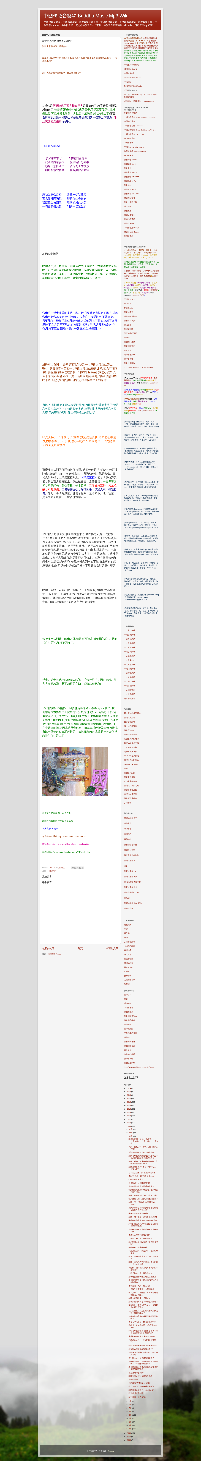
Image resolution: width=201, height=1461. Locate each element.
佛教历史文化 (129, 215)
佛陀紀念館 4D (130, 861)
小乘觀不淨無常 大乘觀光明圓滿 (142, 1336)
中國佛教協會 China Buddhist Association (140, 117)
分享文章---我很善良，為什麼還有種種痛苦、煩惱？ (143, 1294)
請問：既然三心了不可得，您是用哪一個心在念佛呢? (143, 1263)
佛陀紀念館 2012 (131, 871)
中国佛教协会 (129, 138)
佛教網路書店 (129, 346)
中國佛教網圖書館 (137, 48)
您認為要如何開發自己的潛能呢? (142, 1152)
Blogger (111, 1451)
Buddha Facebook (131, 764)
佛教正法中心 (129, 223)
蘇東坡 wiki (128, 967)
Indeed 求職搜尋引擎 (132, 78)
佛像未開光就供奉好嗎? (138, 1213)
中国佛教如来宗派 (131, 228)
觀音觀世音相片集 (131, 855)
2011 (129, 1119)
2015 (129, 1105)
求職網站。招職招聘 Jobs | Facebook (139, 101)
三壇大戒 (127, 304)
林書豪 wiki (128, 308)
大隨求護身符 (129, 980)
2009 (129, 1126)
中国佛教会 (128, 143)
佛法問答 (52, 871)
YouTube (131, 756)
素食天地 (127, 350)
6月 (130, 1412)
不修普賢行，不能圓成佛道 (140, 1183)
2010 (129, 1123)
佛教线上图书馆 (130, 202)
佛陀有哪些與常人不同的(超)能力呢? (143, 1220)
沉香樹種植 (132, 274)
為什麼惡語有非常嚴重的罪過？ (141, 1186)
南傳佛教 (127, 834)
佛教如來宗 (128, 312)
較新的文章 (48, 948)
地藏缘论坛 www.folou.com (135, 151)
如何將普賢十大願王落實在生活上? (143, 1277)
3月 (130, 1422)
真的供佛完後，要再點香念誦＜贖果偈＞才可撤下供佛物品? (143, 1363)
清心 (126, 866)
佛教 (140, 411)
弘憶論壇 (127, 803)
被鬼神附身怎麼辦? (136, 1373)
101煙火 (127, 972)
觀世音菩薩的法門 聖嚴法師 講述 (142, 1173)
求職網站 (127, 82)
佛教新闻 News (130, 189)
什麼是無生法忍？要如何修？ (140, 1273)
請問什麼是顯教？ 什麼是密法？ (142, 1390)
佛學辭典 (127, 823)
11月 (131, 1133)
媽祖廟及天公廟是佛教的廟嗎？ (141, 1358)
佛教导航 (127, 185)
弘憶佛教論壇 (129, 942)
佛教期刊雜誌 (129, 342)
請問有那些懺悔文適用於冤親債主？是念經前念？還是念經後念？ (143, 1157)
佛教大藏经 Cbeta (131, 232)
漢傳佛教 (127, 829)
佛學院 (127, 338)
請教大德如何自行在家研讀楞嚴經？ (143, 1302)
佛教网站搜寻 (129, 198)
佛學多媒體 (146, 46)
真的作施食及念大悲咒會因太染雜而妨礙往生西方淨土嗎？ (143, 1209)
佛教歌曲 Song (130, 168)
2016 (129, 1102)
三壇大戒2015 (129, 299)
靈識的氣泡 (133, 1380)
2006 (129, 1440)
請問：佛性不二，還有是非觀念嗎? (143, 1217)
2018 (129, 1095)
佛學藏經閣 (128, 329)
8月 (130, 1405)
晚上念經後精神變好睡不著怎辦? (142, 1386)
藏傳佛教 (127, 839)
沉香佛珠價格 (145, 276)
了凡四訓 (151, 43)
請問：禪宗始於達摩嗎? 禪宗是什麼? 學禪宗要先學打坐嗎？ (144, 1163)
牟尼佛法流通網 (130, 794)
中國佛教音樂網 (151, 48)
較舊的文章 (112, 948)
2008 (129, 1433)
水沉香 (128, 271)
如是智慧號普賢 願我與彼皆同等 (65, 170)
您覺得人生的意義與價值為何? (141, 1349)
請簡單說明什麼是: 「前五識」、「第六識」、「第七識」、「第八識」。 (143, 1141)
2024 (129, 1088)
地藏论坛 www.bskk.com (134, 147)
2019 (129, 1092)
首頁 (80, 948)
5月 (130, 1415)
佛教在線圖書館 (134, 46)
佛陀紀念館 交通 (130, 818)
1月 (130, 1429)
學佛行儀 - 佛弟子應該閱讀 (139, 1286)
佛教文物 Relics (130, 172)
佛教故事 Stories (130, 164)
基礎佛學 (127, 950)
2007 (129, 1437)
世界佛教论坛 (129, 219)
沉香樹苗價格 (143, 274)
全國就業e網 (129, 73)
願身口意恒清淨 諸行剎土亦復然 (65, 166)
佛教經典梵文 (148, 411)
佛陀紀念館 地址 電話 (133, 903)
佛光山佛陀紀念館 (131, 892)
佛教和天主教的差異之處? (139, 1235)
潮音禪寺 (154, 290)
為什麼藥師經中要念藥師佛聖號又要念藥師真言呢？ (143, 1368)
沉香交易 (146, 271)
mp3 (131, 743)
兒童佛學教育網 (130, 333)
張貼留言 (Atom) (54, 954)
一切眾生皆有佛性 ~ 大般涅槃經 (141, 1289)
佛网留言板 (128, 236)
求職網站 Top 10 (130, 69)
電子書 (127, 933)
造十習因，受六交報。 (138, 1397)
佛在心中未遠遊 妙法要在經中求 (142, 1322)
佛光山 (127, 898)
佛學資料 (127, 995)
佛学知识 (127, 206)
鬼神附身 (127, 976)
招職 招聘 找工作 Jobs (133, 86)
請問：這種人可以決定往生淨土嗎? (143, 1195)
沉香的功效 (136, 271)
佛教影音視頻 (129, 321)
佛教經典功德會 (130, 798)
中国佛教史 (128, 155)
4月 (130, 1418)
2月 (130, 1425)
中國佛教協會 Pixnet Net (134, 134)
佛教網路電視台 (130, 316)
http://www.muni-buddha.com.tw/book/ (139, 367)
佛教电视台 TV (130, 181)
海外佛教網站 (129, 355)
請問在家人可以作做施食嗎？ (140, 1376)
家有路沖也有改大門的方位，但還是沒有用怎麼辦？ (143, 1306)
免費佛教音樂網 (130, 113)
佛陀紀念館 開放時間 (132, 882)
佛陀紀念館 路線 (130, 887)
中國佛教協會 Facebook (133, 126)
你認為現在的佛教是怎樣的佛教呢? (143, 1346)
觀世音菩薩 (128, 959)
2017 (129, 1099)
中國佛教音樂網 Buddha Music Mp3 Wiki (86, 16)
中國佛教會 (128, 1008)
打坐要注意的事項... (137, 1179)
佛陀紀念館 (128, 908)
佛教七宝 (127, 211)
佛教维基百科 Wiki (131, 194)
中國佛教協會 (129, 121)
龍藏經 (127, 984)
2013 (129, 1112)
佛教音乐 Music (130, 160)
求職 (126, 90)
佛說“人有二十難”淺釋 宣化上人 (141, 1176)
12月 (131, 1129)
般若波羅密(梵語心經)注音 (139, 1383)
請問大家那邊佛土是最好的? (140, 1298)
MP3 (129, 660)
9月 (130, 1401)
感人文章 (127, 955)
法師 (126, 938)
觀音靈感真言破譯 (136, 1393)
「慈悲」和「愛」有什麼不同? (141, 1239)
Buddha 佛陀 (138, 295)
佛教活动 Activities (131, 177)
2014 (129, 1109)
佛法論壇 (127, 325)
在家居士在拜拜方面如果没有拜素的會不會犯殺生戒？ (143, 1312)
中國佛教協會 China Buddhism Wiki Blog (140, 130)
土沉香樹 (134, 276)
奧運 (126, 929)
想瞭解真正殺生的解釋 (138, 1247)
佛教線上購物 (129, 363)
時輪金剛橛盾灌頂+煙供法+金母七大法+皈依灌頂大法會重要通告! (143, 1332)
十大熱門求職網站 (131, 65)
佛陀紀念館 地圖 (130, 877)
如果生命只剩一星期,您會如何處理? (143, 1199)
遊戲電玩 (127, 925)
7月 (130, 1408)
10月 (131, 1136)
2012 (129, 1116)
